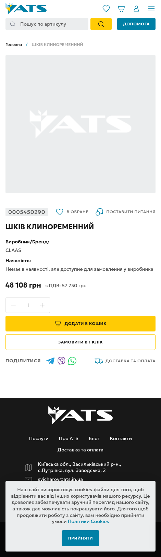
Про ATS (68, 438)
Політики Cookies (88, 521)
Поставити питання (125, 212)
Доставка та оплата (125, 361)
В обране (71, 212)
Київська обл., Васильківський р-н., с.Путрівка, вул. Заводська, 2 (79, 467)
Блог (94, 438)
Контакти (121, 438)
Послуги (39, 438)
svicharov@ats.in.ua (60, 479)
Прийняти (80, 538)
